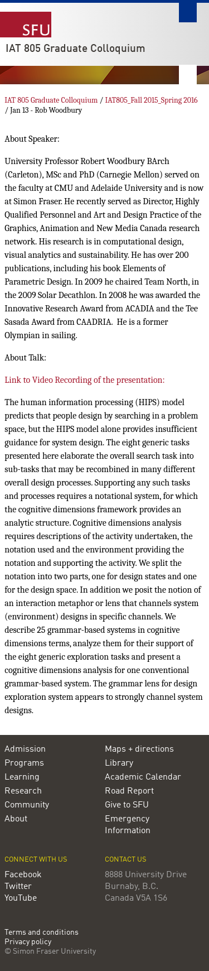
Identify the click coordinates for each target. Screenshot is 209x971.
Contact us (126, 859)
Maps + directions (139, 749)
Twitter (18, 886)
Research (23, 791)
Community (26, 805)
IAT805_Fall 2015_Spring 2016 (151, 100)
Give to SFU (127, 805)
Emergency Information (127, 825)
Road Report (129, 791)
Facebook (23, 875)
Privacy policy (27, 942)
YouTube (20, 898)
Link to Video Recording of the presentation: (84, 380)
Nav (188, 74)
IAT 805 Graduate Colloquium (75, 49)
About (15, 819)
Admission (25, 749)
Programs (24, 763)
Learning (22, 777)
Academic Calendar (143, 777)
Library (119, 763)
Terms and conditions (41, 932)
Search (188, 12)
